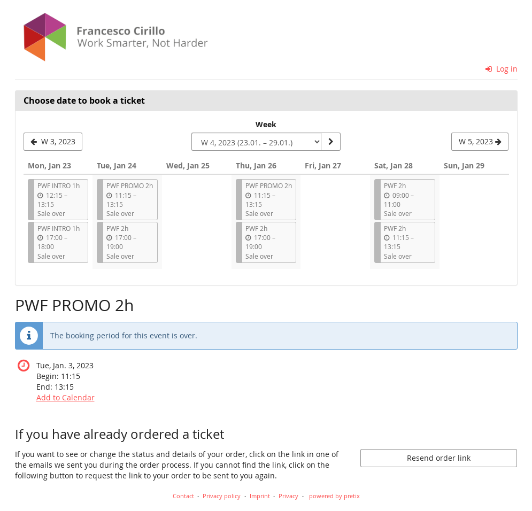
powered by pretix (334, 496)
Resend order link (439, 458)
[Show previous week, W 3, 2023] (53, 142)
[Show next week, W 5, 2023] (479, 142)
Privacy (288, 496)
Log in (501, 69)
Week (266, 124)
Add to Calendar (65, 397)
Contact (183, 496)
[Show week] (330, 142)
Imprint (260, 496)
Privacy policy (222, 496)
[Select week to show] (256, 142)
